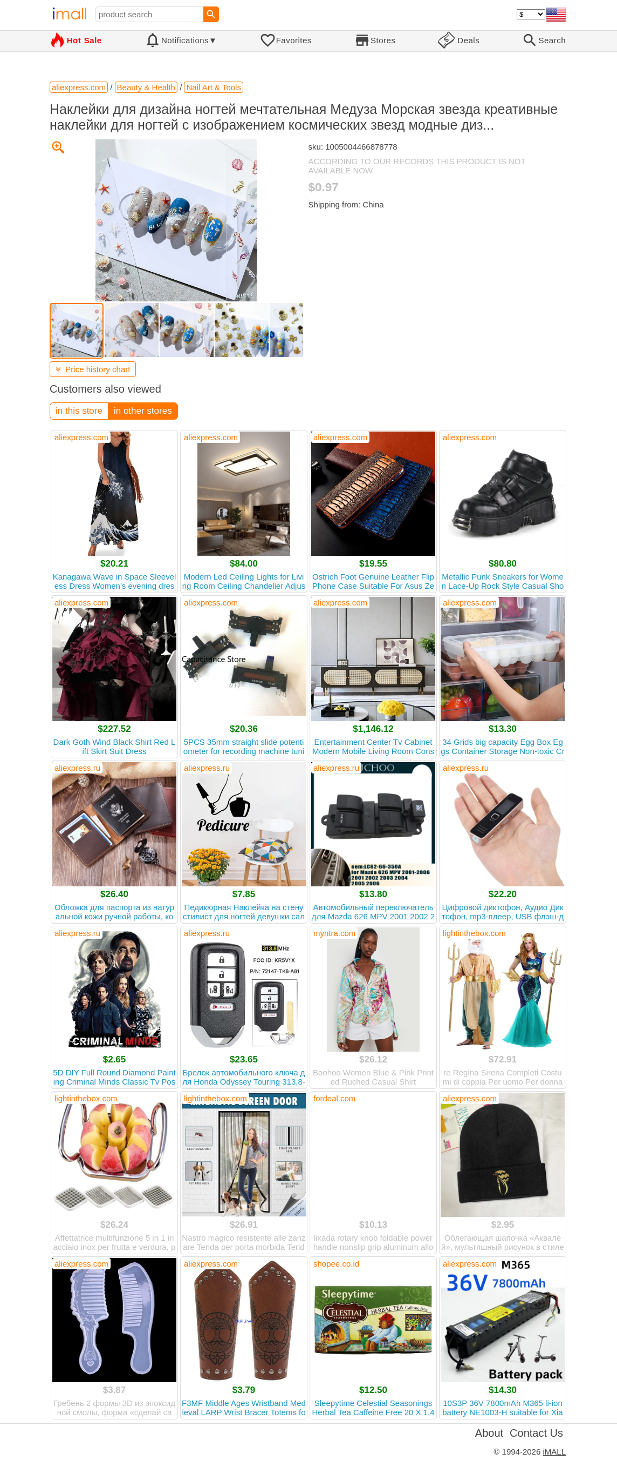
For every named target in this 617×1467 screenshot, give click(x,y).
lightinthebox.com (474, 933)
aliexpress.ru (77, 767)
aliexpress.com (81, 437)
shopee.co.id (336, 1263)
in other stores (143, 411)
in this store (79, 411)
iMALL (554, 1451)
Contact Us (536, 1433)
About (489, 1433)
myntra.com (334, 933)
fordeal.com (334, 1098)
